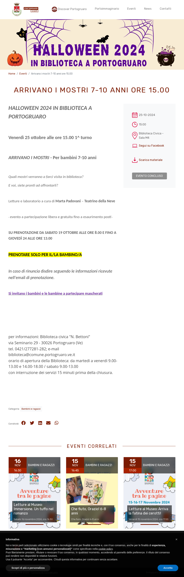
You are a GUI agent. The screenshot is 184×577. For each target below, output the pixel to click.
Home (11, 73)
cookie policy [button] (105, 556)
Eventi (23, 73)
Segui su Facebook (151, 145)
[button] (176, 547)
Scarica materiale (150, 160)
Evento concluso (149, 176)
